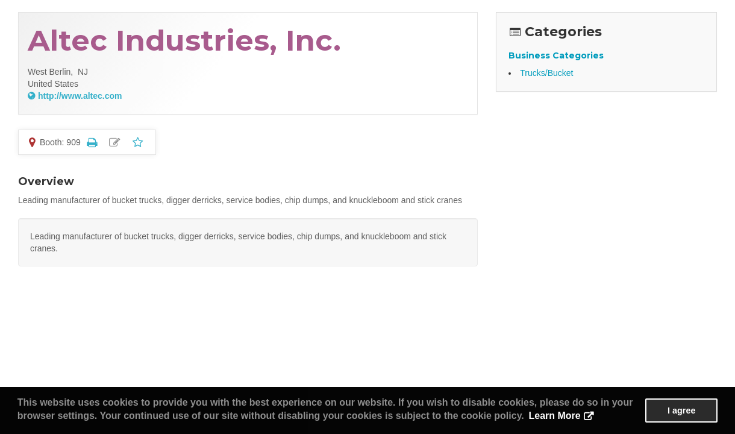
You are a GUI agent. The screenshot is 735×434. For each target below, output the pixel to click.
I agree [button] (681, 410)
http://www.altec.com (80, 96)
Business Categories (556, 55)
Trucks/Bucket (546, 73)
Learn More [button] (554, 415)
